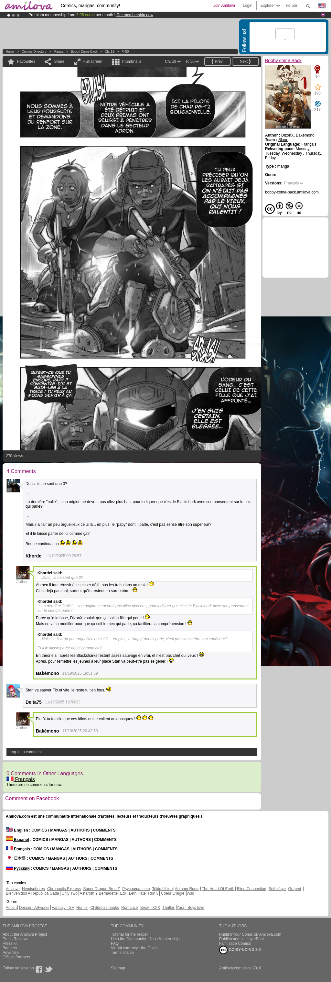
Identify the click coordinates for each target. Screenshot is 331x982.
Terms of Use (122, 952)
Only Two (69, 893)
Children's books (104, 907)
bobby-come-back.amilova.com (292, 192)
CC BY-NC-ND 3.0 (240, 950)
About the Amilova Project (25, 934)
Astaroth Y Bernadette (99, 893)
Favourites (26, 61)
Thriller (168, 907)
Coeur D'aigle (173, 893)
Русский (18, 868)
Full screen (92, 61)
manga (59, 51)
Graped (294, 889)
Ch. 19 (109, 51)
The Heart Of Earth (218, 889)
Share (59, 61)
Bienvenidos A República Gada (32, 893)
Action (11, 907)
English (17, 830)
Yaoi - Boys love (190, 907)
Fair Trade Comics (235, 943)
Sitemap (118, 968)
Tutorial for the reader (129, 934)
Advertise (11, 952)
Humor (82, 907)
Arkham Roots (187, 889)
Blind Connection (251, 889)
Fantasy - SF (63, 907)
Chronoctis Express (64, 889)
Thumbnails (131, 61)
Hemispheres (33, 889)
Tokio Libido (162, 889)
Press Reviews (15, 939)
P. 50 (125, 51)
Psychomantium (136, 889)
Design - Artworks (34, 907)
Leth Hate (137, 893)
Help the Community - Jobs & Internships (146, 939)
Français (20, 779)
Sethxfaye (277, 889)
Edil (123, 893)
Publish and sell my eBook (242, 939)
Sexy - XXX (150, 907)
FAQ (115, 943)
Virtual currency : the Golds (134, 948)
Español (17, 839)
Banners (10, 948)
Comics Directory (34, 51)
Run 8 (153, 893)
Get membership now (134, 15)
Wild (190, 893)
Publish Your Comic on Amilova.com (250, 934)
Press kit (10, 943)
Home (10, 51)
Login (247, 5)
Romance (129, 907)
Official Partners (16, 957)
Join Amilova (224, 5)
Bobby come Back (84, 51)
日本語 (16, 858)
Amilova (13, 889)
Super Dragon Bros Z (101, 889)
